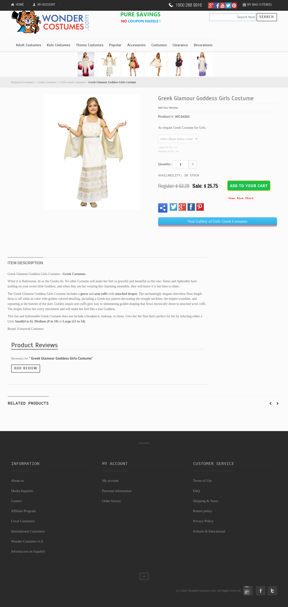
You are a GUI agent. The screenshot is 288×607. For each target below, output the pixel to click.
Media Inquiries (22, 491)
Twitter (272, 590)
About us (17, 480)
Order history (111, 501)
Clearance (180, 45)
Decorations (203, 45)
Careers (16, 501)
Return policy (202, 511)
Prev (270, 403)
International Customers (28, 531)
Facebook (260, 590)
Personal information (117, 491)
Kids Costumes (58, 45)
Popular (115, 45)
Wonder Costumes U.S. (27, 541)
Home (20, 4)
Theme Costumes (89, 45)
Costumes (159, 45)
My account (110, 480)
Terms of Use (202, 480)
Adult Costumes (28, 45)
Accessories (136, 45)
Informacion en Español (28, 551)
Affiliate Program (23, 511)
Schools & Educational (209, 531)
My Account (46, 4)
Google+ (248, 590)
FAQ (196, 491)
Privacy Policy (203, 521)
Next (277, 403)
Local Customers (23, 521)
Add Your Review (168, 107)
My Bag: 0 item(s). (259, 4)
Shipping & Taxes (205, 501)
